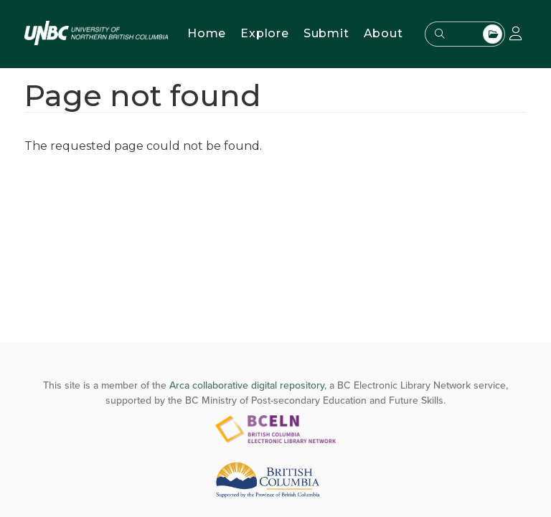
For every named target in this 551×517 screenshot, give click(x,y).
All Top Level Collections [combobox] (492, 34)
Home (206, 33)
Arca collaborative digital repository (246, 385)
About (383, 33)
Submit (326, 33)
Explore (264, 33)
